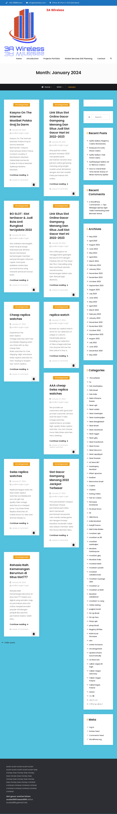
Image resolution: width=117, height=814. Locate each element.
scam (8, 766)
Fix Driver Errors (95, 509)
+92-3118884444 (15, 3)
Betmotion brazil (96, 481)
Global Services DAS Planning (78, 58)
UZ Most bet (94, 660)
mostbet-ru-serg (96, 601)
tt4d (25, 802)
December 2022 (95, 322)
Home (19, 58)
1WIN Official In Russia (95, 399)
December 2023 (96, 273)
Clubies (92, 490)
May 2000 (93, 355)
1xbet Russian (95, 458)
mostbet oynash (96, 568)
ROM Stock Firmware (93, 635)
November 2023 (95, 277)
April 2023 (93, 306)
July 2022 (93, 342)
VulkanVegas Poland (94, 686)
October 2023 (95, 281)
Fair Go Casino (95, 498)
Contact (101, 58)
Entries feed (94, 731)
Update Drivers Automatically (95, 654)
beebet (92, 477)
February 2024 (95, 265)
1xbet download (96, 430)
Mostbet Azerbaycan (94, 550)
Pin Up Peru (94, 617)
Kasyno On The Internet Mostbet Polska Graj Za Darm (21, 119)
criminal (31, 782)
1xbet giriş (93, 438)
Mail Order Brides (96, 529)
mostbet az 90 (95, 537)
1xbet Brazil (93, 426)
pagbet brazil (95, 609)
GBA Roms (93, 517)
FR (90, 513)
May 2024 (93, 253)
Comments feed (96, 735)
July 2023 (93, 294)
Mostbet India (95, 559)
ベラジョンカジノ (96, 704)
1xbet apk (93, 405)
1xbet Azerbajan (96, 413)
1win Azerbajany (95, 386)
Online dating (95, 605)
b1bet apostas (95, 473)
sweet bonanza (96, 644)
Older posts (9, 642)
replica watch (59, 315)
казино (92, 692)
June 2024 (93, 249)
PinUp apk (93, 621)
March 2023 (94, 310)
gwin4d (19, 802)
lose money (18, 773)
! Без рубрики (94, 378)
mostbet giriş (95, 555)
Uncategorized (21, 105)
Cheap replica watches (20, 317)
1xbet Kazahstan (96, 442)
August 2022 (94, 338)
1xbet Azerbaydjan (97, 417)
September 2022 (96, 334)
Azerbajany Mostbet (94, 468)
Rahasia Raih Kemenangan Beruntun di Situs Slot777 (20, 571)
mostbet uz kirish (96, 590)
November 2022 (95, 326)
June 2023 (93, 298)
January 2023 (94, 318)
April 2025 (93, 241)
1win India (93, 394)
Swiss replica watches (19, 474)
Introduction (33, 58)
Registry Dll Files (95, 629)
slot (90, 640)
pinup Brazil (94, 625)
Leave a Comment (20, 180)
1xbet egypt (94, 434)
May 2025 (93, 236)
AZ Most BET (94, 462)
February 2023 (95, 314)
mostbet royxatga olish (97, 580)
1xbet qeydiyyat (96, 454)
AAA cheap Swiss (57, 388)
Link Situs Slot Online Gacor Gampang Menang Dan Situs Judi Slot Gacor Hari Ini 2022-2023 (59, 125)
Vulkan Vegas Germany (95, 672)
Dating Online (95, 494)
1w (90, 382)
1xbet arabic (94, 409)
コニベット (93, 700)
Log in (91, 727)
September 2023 (96, 285)
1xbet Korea (94, 446)
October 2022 (95, 330)
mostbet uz (94, 586)
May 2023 (93, 302)
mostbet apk (94, 533)
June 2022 (93, 346)
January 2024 (94, 269)
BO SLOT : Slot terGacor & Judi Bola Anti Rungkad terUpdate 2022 (21, 222)
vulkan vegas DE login (96, 665)
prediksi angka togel (20, 133)
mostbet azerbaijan (93, 543)
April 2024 (93, 257)
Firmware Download (93, 503)
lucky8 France (95, 525)
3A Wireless (55, 10)
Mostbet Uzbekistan (94, 595)
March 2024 (94, 261)
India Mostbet (95, 521)
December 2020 (96, 351)
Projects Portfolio (52, 58)
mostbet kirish (95, 563)
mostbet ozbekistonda (95, 573)
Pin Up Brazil (94, 613)
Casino (92, 485)
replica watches (58, 392)
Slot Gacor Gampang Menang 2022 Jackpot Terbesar (59, 480)
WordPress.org (95, 739)
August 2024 (94, 245)
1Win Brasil (93, 390)
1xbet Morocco (95, 450)
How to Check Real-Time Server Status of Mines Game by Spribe (98, 172)
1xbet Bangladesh (96, 421)
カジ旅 (91, 696)
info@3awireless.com (37, 3)
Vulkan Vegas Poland (95, 679)
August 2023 (94, 289)
